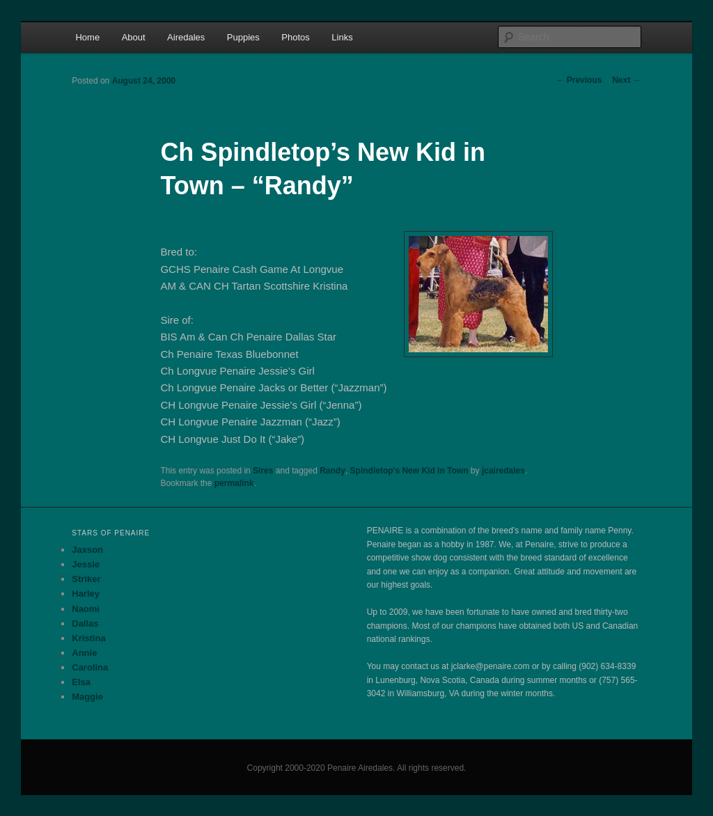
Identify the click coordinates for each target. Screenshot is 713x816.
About (134, 37)
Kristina (88, 638)
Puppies (243, 37)
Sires (263, 471)
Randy (332, 471)
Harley (86, 593)
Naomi (86, 609)
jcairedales (503, 471)
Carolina (90, 667)
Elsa (81, 682)
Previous (579, 80)
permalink (234, 483)
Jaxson (87, 549)
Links (341, 37)
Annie (84, 653)
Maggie (87, 696)
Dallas (85, 623)
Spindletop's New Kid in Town (409, 471)
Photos (295, 37)
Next (626, 80)
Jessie (86, 564)
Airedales (186, 37)
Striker (86, 579)
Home (87, 37)
